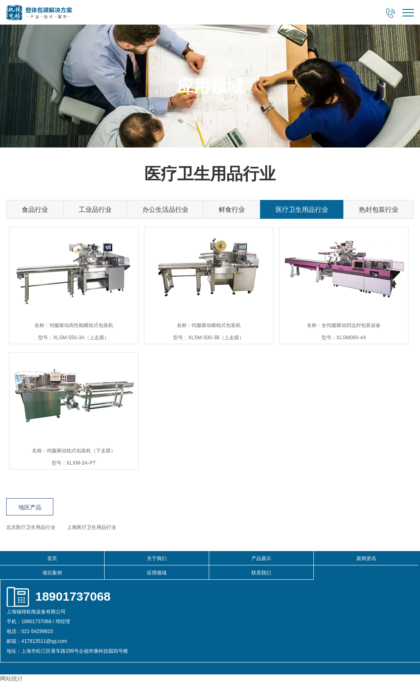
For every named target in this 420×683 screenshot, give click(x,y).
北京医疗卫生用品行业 (30, 527)
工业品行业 (95, 209)
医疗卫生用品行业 (302, 209)
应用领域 (157, 573)
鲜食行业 (232, 209)
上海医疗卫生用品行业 (91, 527)
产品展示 (261, 558)
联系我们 (261, 573)
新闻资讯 (366, 558)
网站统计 (11, 678)
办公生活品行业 (165, 209)
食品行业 (35, 209)
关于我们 (157, 558)
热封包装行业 (378, 209)
